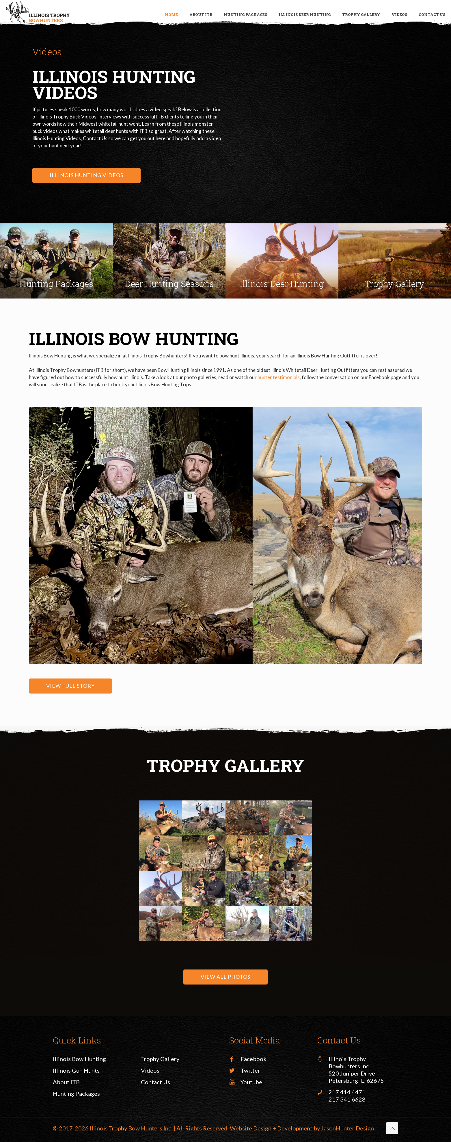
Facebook (253, 1058)
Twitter (250, 1070)
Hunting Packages (76, 1093)
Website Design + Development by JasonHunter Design (302, 1128)
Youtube (251, 1081)
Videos (150, 1070)
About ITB (66, 1081)
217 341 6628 (347, 1099)
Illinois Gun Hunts (76, 1070)
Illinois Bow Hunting (79, 1058)
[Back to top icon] (392, 1128)
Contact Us (155, 1081)
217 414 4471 (347, 1092)
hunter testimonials (279, 377)
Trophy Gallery (160, 1058)
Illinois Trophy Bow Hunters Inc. (131, 1128)
